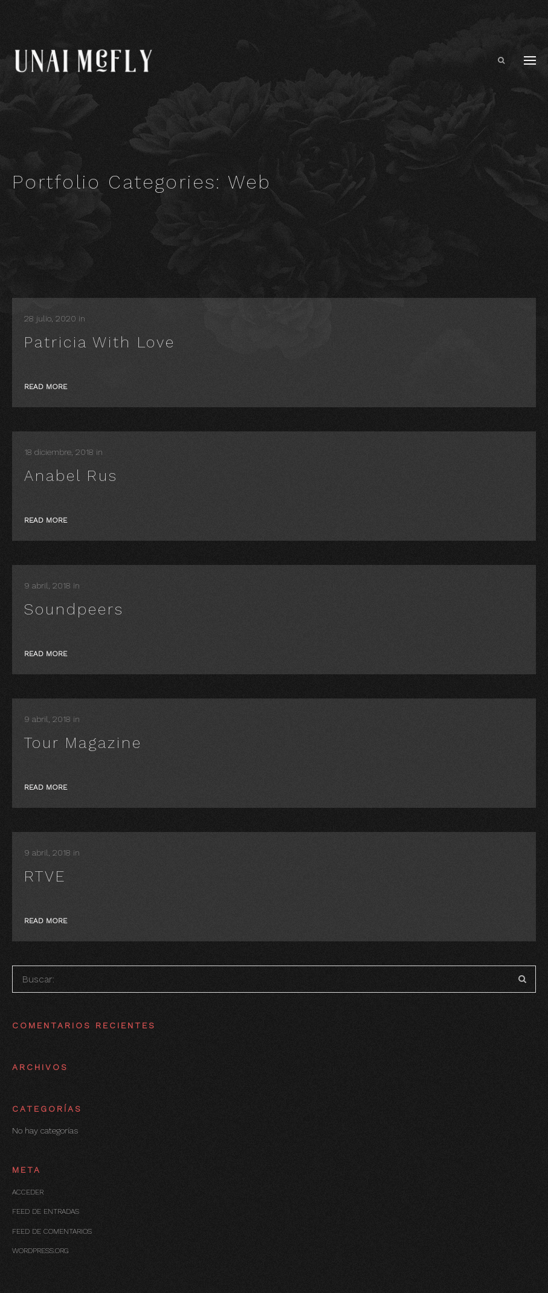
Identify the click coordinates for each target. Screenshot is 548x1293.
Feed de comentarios (52, 1231)
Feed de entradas (45, 1211)
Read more (45, 386)
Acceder (28, 1192)
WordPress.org (40, 1250)
